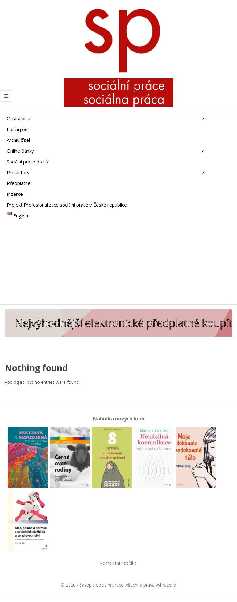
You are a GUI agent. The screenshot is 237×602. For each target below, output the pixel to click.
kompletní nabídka (118, 563)
